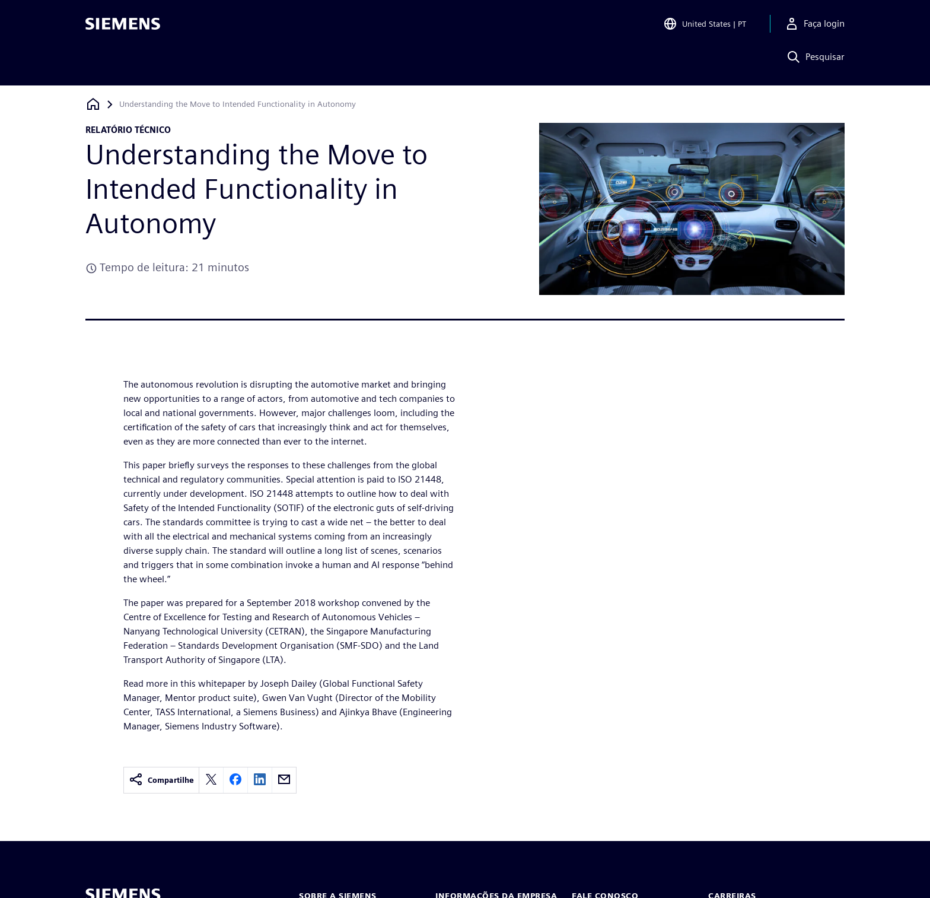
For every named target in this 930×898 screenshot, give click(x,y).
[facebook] (235, 780)
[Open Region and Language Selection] (704, 26)
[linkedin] (260, 780)
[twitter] (211, 780)
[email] (284, 780)
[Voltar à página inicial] (93, 104)
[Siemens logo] (122, 26)
